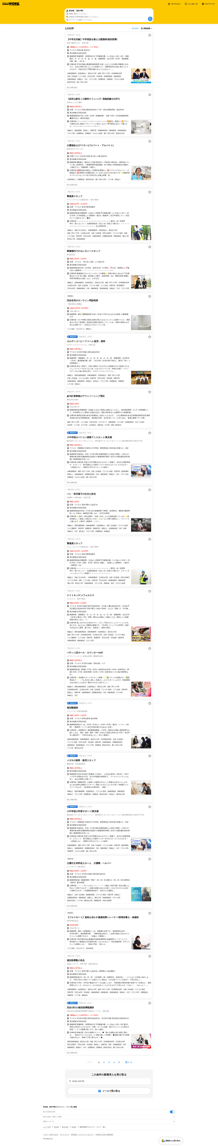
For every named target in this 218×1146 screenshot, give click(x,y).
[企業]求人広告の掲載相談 (104, 1134)
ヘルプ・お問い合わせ (50, 1134)
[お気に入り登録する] (150, 35)
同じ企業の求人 (72, 87)
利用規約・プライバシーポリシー (82, 1134)
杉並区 (74, 1127)
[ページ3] (109, 1062)
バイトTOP (47, 1127)
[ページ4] (114, 1062)
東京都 (56, 1127)
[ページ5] (119, 1062)
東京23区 (65, 1127)
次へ (127, 1062)
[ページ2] (104, 1062)
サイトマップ (64, 1134)
